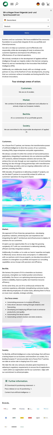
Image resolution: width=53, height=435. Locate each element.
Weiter (27, 33)
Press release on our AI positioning (18, 389)
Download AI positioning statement (20, 385)
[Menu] (12, 4)
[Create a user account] (43, 4)
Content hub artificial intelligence (17, 392)
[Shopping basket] (48, 4)
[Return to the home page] (5, 4)
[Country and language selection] (38, 4)
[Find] (17, 4)
